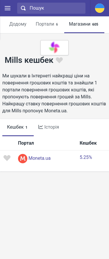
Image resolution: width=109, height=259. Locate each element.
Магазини (84, 24)
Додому (17, 24)
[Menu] (7, 8)
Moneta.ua (39, 158)
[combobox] (50, 8)
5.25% (86, 157)
